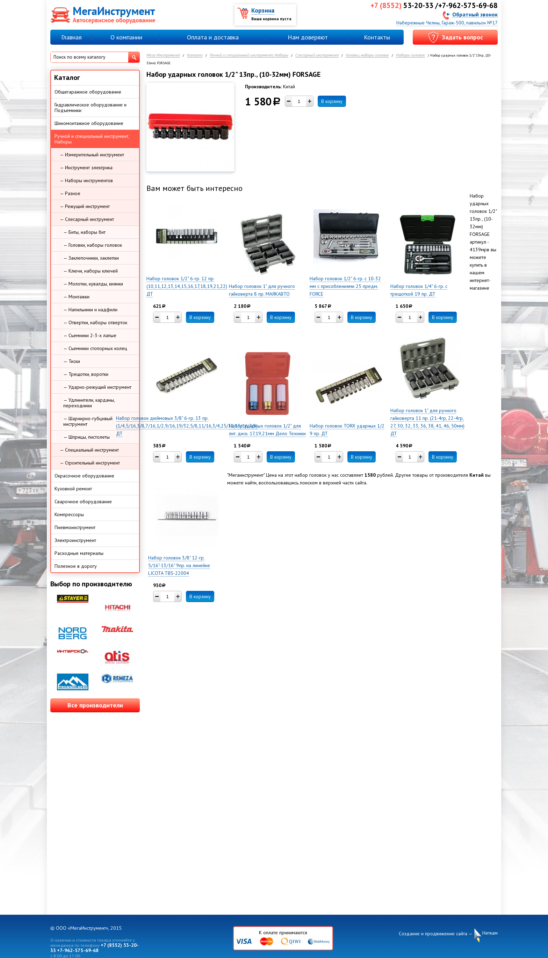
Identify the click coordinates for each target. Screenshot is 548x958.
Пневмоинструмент (75, 527)
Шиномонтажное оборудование (89, 123)
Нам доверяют (308, 37)
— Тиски (71, 361)
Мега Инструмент (163, 55)
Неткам (490, 933)
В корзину (331, 101)
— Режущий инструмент (85, 206)
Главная (71, 37)
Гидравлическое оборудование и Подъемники (91, 107)
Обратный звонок (475, 14)
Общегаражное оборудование (88, 92)
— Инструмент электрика (86, 167)
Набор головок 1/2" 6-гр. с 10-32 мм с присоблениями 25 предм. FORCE (345, 286)
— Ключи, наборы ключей (90, 271)
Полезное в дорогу (76, 566)
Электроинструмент (75, 540)
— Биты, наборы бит (84, 232)
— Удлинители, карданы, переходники (89, 403)
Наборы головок (410, 55)
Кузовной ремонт (73, 488)
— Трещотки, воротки (85, 374)
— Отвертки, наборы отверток (95, 322)
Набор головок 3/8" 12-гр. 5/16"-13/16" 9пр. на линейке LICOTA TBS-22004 (179, 565)
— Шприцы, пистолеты (86, 437)
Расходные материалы (79, 553)
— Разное (70, 193)
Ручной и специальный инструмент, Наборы (249, 55)
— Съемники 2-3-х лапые (89, 335)
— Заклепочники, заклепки (91, 258)
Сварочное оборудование (83, 501)
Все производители (95, 705)
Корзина (262, 10)
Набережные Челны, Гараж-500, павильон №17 (447, 23)
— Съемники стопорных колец (95, 348)
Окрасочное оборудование (84, 476)
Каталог (195, 55)
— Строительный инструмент (90, 463)
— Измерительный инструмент (92, 154)
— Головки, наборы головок (92, 245)
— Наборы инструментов (86, 180)
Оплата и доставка (213, 37)
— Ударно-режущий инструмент (97, 387)
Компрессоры (69, 514)
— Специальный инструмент (89, 450)
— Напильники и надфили (90, 309)
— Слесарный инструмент (87, 219)
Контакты (377, 37)
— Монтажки (76, 297)
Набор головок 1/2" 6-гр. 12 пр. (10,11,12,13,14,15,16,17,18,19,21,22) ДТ (186, 286)
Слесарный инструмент (317, 55)
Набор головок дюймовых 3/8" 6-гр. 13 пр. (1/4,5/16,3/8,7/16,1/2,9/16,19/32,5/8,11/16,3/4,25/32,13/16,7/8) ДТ (187, 426)
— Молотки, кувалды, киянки (93, 284)
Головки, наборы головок (367, 55)
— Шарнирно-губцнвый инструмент (88, 421)
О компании (126, 37)
